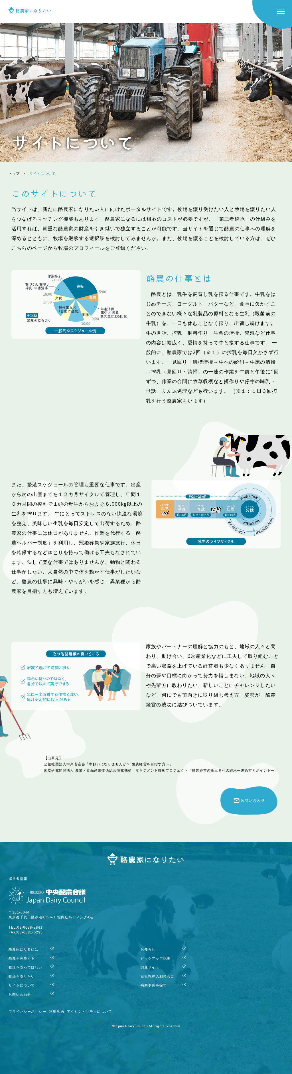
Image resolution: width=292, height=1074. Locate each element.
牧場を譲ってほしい (25, 967)
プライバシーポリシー (27, 1011)
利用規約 (56, 1011)
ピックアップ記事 (156, 958)
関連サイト (150, 967)
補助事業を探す (154, 985)
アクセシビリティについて (89, 1011)
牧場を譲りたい (22, 976)
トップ (14, 173)
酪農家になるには (24, 949)
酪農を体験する (22, 958)
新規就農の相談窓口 (158, 976)
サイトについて (22, 985)
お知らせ (148, 949)
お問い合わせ (20, 994)
